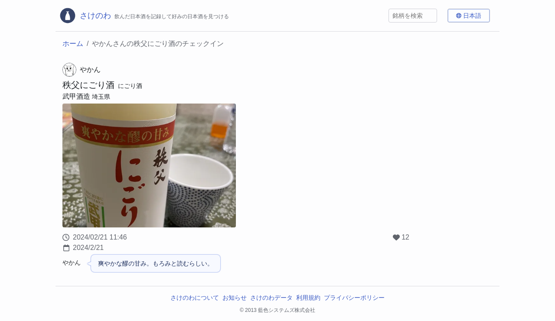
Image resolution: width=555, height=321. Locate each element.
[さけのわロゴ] (144, 15)
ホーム (72, 43)
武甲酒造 (76, 96)
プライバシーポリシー (354, 297)
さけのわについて (194, 297)
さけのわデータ (271, 297)
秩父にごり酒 (88, 85)
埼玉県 (101, 96)
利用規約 (308, 297)
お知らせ (234, 297)
